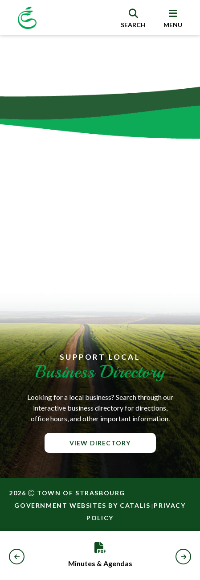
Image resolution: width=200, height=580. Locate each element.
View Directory (100, 443)
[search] (133, 18)
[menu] (172, 18)
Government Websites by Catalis (82, 505)
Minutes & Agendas (100, 563)
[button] (16, 556)
